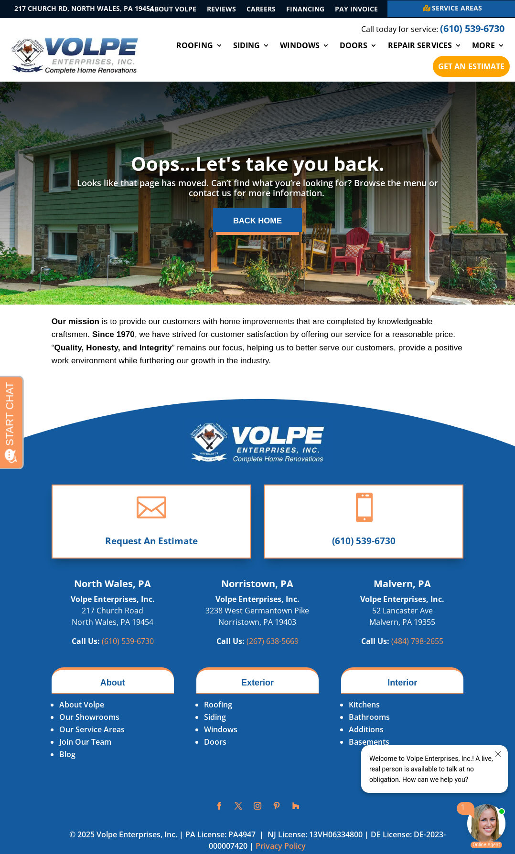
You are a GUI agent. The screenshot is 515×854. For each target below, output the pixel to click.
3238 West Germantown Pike (257, 615)
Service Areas (457, 7)
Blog (67, 759)
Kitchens (364, 709)
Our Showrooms (89, 722)
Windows (300, 45)
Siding (246, 45)
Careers (261, 9)
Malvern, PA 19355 (402, 627)
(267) (273, 646)
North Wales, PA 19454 (112, 627)
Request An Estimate (151, 545)
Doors (354, 45)
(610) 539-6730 (364, 545)
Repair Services (420, 45)
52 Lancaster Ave (402, 615)
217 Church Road (112, 615)
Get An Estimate (471, 66)
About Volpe (173, 9)
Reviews (221, 9)
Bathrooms (369, 722)
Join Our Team (85, 746)
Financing (305, 9)
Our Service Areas (92, 734)
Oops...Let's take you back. (257, 163)
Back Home (257, 223)
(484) (417, 646)
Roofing (194, 45)
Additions (366, 734)
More (483, 45)
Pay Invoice (356, 9)
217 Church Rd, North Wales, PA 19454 (84, 8)
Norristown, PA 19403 (257, 627)
